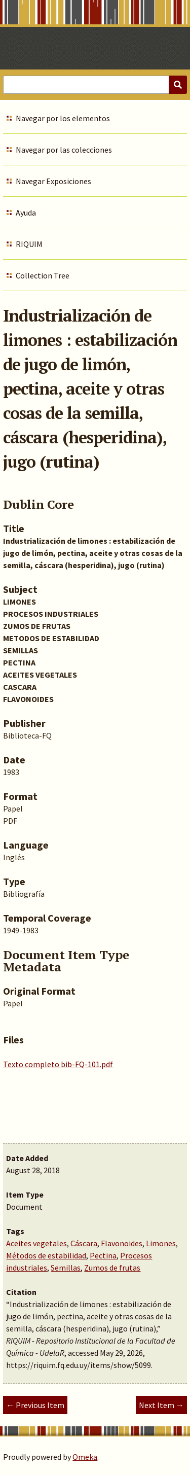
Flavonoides (121, 1243)
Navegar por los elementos (63, 118)
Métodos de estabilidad (46, 1255)
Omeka (84, 1457)
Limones (161, 1243)
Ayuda (26, 212)
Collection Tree (42, 275)
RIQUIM (29, 244)
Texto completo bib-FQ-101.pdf (58, 1064)
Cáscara (83, 1243)
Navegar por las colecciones (64, 150)
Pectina (103, 1255)
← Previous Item (35, 1405)
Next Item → (161, 1405)
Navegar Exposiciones (53, 181)
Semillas (66, 1267)
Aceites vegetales (36, 1243)
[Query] (95, 85)
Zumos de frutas (112, 1267)
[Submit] (178, 85)
